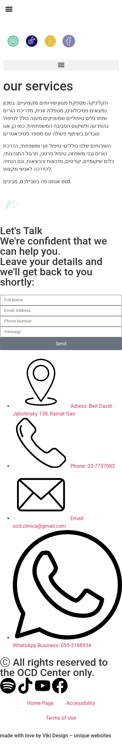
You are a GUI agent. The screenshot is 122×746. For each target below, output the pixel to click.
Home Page (40, 703)
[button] (9, 9)
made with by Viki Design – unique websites (55, 736)
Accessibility (80, 703)
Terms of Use (61, 718)
